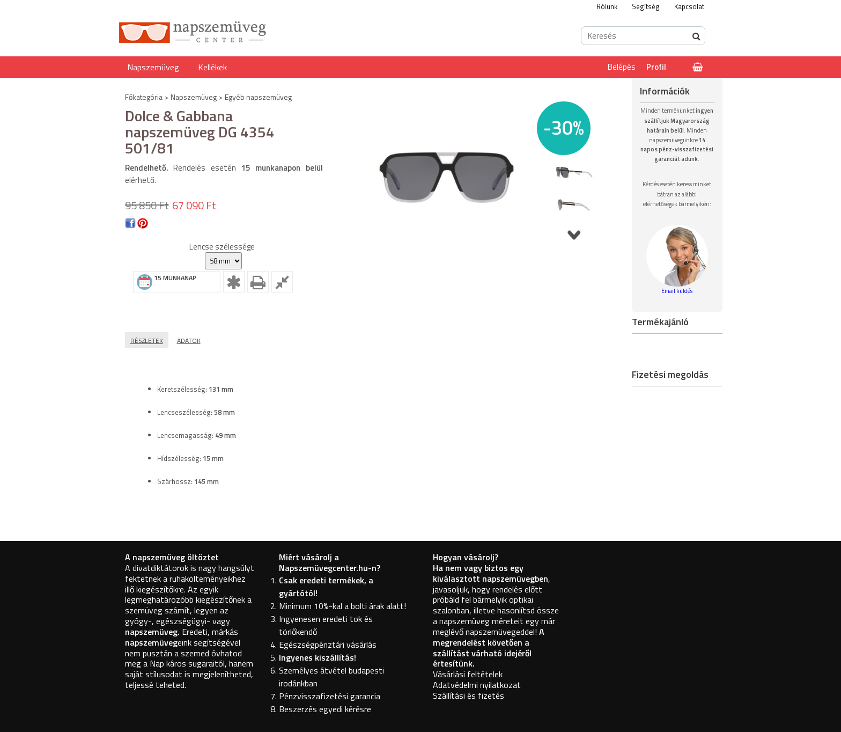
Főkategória (144, 97)
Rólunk (606, 6)
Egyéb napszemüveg (258, 97)
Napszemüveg (153, 67)
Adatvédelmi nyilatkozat (477, 684)
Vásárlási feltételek (468, 674)
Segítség (646, 6)
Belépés (622, 67)
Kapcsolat (689, 6)
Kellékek (212, 67)
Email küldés (676, 291)
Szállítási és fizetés (468, 695)
